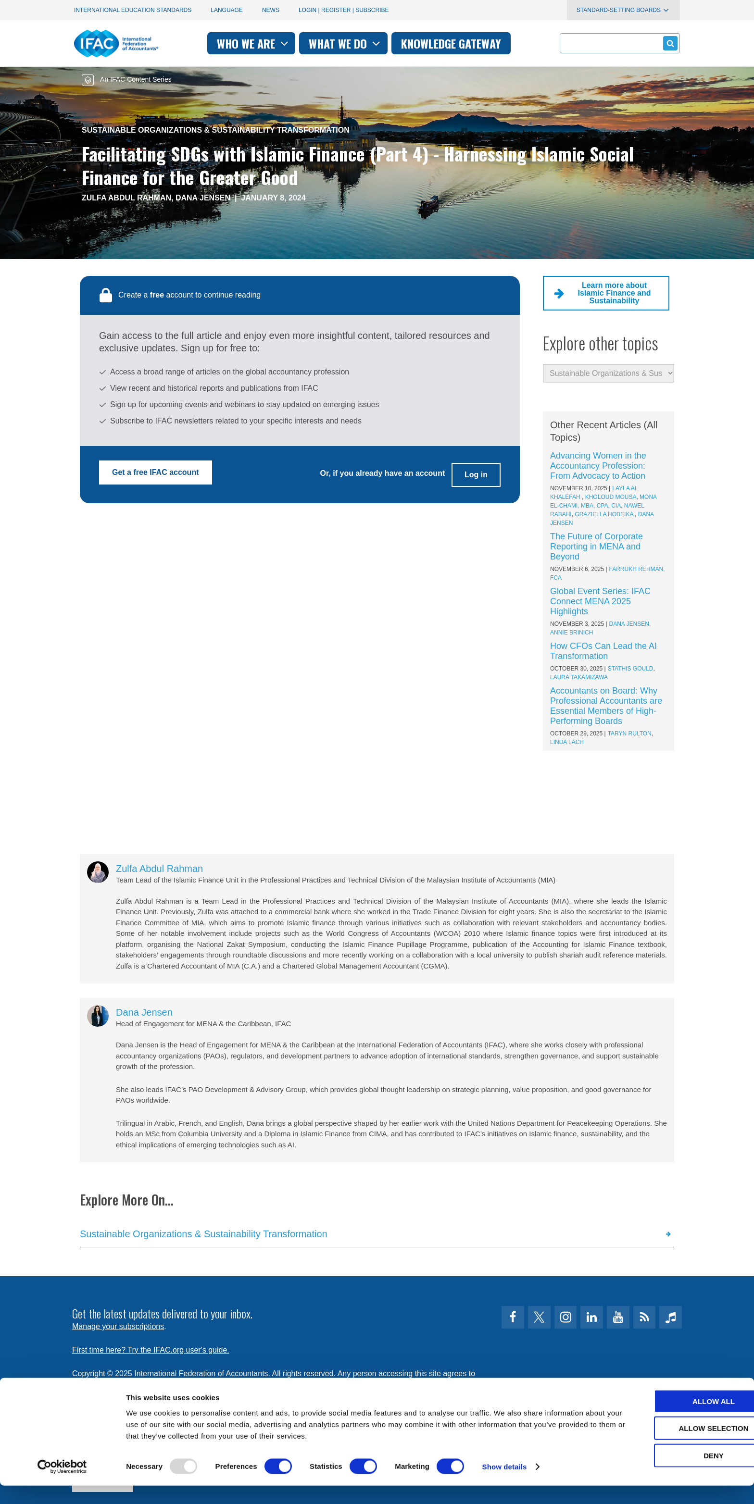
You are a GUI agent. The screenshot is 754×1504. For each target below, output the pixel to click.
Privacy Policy (170, 1385)
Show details (504, 1485)
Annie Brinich (571, 632)
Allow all (674, 1419)
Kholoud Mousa (611, 497)
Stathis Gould (630, 668)
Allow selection (674, 1446)
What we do (345, 43)
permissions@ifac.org (264, 1385)
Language (227, 10)
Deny (674, 1473)
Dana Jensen (203, 198)
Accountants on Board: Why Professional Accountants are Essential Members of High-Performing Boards (606, 706)
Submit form (668, 43)
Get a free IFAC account (155, 472)
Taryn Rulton (630, 733)
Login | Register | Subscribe (344, 10)
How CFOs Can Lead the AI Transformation (603, 651)
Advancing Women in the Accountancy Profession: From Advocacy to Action (598, 466)
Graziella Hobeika (605, 514)
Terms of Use (107, 1385)
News (270, 10)
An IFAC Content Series (127, 79)
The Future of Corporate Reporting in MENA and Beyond (596, 546)
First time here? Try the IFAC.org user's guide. (150, 1350)
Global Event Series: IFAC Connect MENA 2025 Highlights (600, 601)
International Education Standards (132, 10)
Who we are (253, 43)
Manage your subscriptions (118, 1326)
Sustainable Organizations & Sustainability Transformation (216, 130)
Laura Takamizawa (579, 677)
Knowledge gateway (451, 43)
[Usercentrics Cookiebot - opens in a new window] (62, 1485)
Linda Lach (567, 742)
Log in (476, 472)
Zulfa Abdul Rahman (126, 198)
